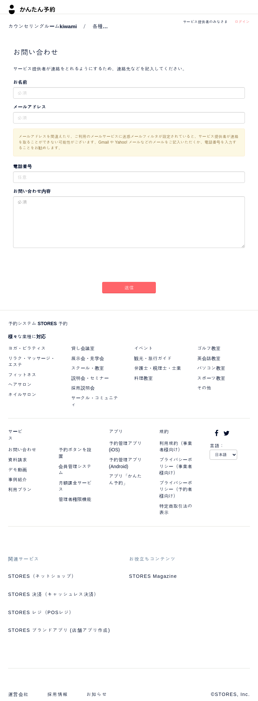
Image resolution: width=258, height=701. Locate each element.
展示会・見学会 (87, 358)
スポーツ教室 (211, 378)
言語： (217, 445)
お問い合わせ (22, 449)
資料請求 (17, 459)
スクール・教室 (87, 368)
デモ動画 (17, 469)
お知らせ (96, 694)
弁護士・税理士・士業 (157, 368)
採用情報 (57, 694)
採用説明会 (83, 388)
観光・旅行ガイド (153, 358)
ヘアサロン (20, 384)
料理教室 (143, 378)
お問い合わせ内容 (32, 191)
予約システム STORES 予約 (38, 323)
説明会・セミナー (90, 378)
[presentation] (129, 266)
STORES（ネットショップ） (42, 576)
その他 (204, 388)
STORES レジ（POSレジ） (41, 612)
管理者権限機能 (74, 499)
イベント (143, 348)
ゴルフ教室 (209, 348)
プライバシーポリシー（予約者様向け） (175, 489)
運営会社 (18, 694)
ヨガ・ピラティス (27, 348)
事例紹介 (17, 479)
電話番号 (22, 166)
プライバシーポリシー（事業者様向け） (175, 466)
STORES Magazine (153, 576)
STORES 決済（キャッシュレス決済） (53, 594)
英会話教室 (209, 358)
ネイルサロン (22, 394)
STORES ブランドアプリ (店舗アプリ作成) (59, 630)
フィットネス (22, 375)
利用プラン (20, 489)
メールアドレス (29, 107)
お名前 (20, 82)
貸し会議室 (83, 348)
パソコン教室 (211, 368)
